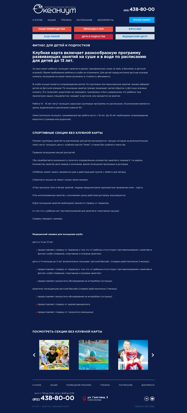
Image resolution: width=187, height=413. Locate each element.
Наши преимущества (52, 29)
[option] (54, 355)
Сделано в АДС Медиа (145, 406)
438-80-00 (142, 10)
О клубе (37, 20)
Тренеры (66, 20)
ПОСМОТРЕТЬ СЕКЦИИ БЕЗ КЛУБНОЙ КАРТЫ (67, 331)
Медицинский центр (135, 37)
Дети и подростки (93, 37)
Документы (148, 385)
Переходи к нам (93, 29)
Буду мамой (52, 37)
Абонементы (105, 20)
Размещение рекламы (78, 385)
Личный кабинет (142, 20)
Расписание (84, 20)
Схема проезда (94, 400)
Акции (52, 20)
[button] (35, 355)
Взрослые (135, 29)
